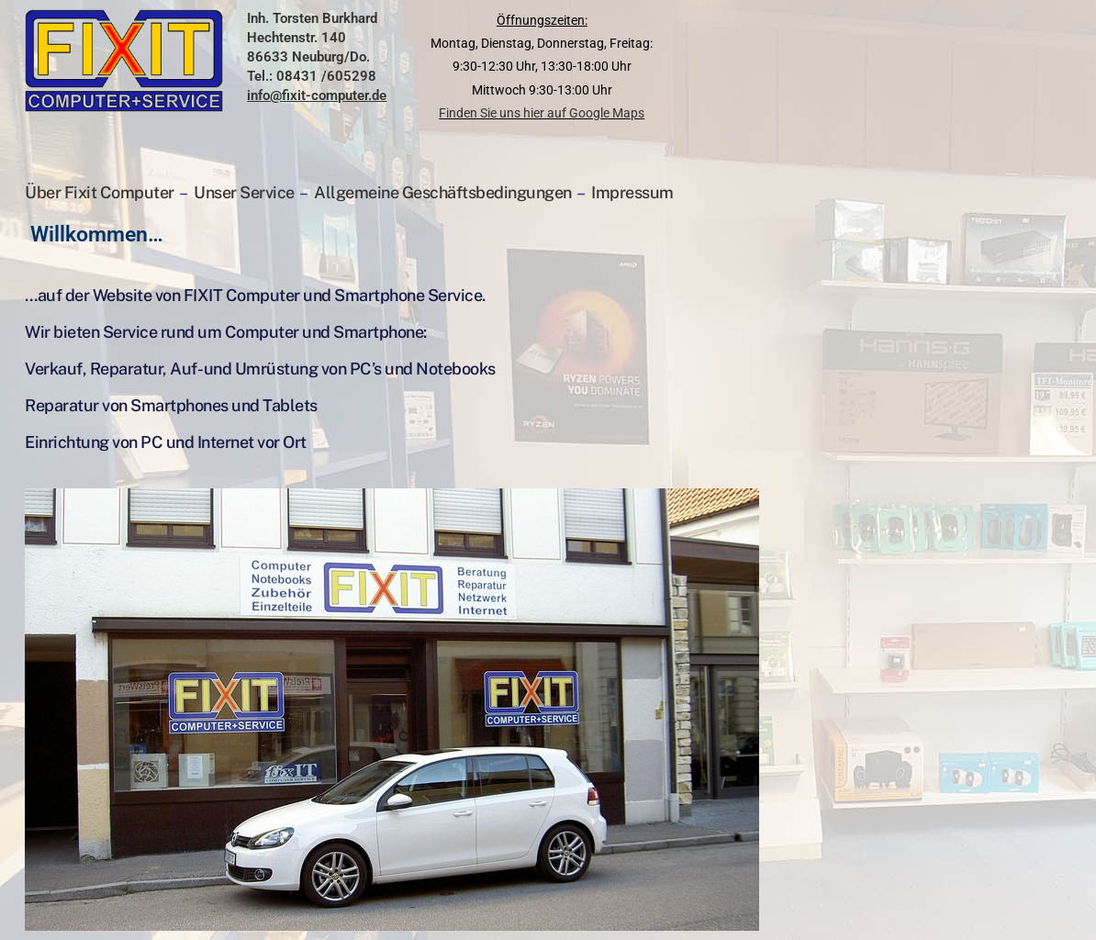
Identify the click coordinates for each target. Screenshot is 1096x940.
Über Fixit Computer (101, 192)
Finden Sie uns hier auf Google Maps (541, 113)
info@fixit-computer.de (316, 95)
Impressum (632, 192)
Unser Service (244, 192)
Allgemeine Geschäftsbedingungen (443, 192)
